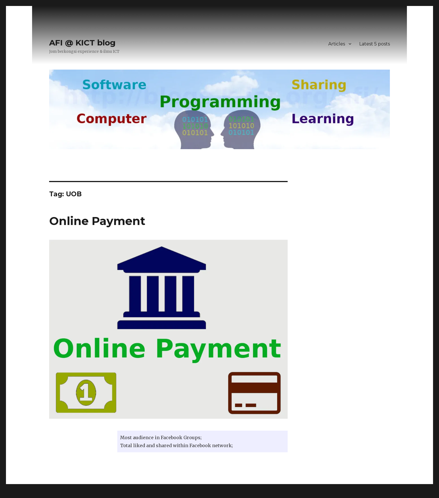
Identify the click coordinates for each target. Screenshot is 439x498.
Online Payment (97, 221)
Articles (336, 44)
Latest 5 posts (374, 44)
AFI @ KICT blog (82, 42)
